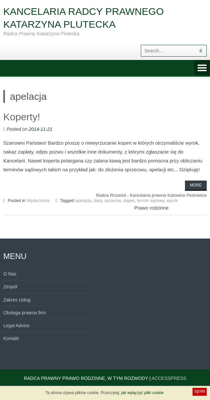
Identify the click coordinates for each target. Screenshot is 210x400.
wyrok (172, 200)
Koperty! (21, 116)
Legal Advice (16, 325)
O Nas (9, 273)
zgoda (199, 391)
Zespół (10, 286)
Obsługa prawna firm (24, 312)
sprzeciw (112, 200)
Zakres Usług (16, 299)
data (98, 200)
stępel (129, 200)
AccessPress (169, 378)
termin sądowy (150, 200)
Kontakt (11, 338)
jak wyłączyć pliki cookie (142, 392)
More (196, 185)
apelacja (83, 200)
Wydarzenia (38, 200)
